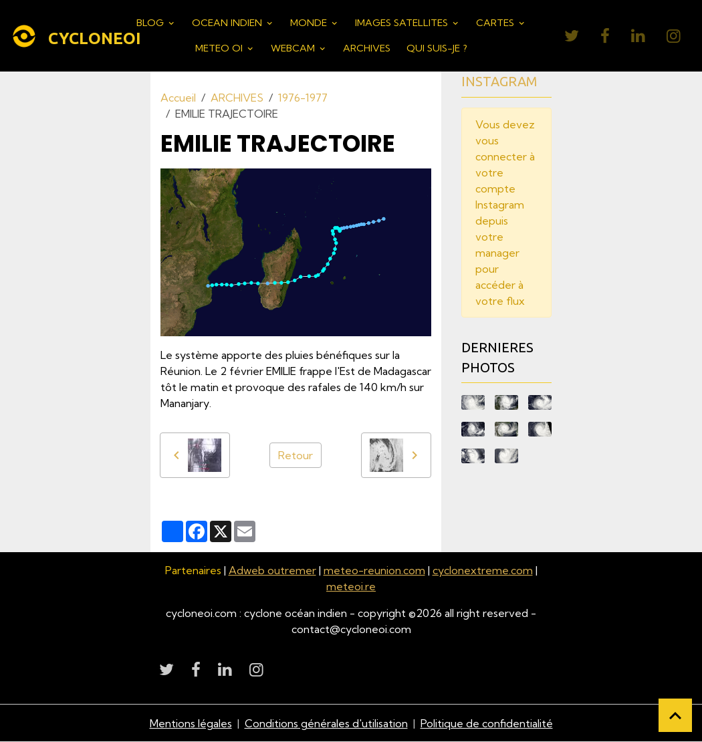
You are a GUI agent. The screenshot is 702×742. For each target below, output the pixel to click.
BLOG (151, 23)
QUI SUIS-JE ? (436, 48)
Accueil (178, 97)
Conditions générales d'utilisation (326, 723)
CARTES (496, 23)
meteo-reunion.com (374, 570)
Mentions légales (191, 723)
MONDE (310, 23)
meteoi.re (351, 586)
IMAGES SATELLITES (403, 23)
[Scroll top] (675, 715)
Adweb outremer (272, 570)
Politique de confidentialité (487, 723)
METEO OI (220, 48)
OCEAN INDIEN (228, 23)
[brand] (65, 36)
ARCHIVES (366, 48)
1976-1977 (303, 97)
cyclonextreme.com (483, 570)
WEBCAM (294, 48)
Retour (295, 455)
